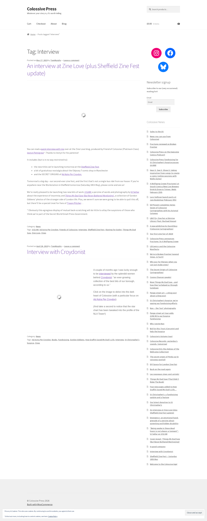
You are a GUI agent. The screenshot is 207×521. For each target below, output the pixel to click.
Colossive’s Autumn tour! (161, 336)
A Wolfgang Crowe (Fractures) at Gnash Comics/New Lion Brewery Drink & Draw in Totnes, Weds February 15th (164, 187)
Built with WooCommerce (39, 504)
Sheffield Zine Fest (90, 166)
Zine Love (36, 233)
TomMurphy (55, 60)
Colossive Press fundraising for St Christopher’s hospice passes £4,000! (164, 162)
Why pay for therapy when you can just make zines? (163, 263)
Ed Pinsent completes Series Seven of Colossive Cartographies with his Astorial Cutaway (164, 209)
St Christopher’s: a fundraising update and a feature (164, 396)
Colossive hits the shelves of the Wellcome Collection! (164, 350)
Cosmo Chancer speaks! (160, 277)
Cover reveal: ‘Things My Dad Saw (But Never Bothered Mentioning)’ (165, 440)
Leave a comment (71, 60)
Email (149, 97)
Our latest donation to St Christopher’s (161, 403)
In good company (157, 446)
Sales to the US (157, 131)
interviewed (105, 273)
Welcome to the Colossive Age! (163, 464)
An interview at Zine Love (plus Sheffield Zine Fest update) (83, 69)
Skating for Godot (113, 229)
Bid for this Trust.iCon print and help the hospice (164, 330)
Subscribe (163, 109)
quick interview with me (52, 149)
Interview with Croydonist (56, 251)
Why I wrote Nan (157, 323)
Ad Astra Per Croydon (49, 229)
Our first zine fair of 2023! (161, 234)
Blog (64, 23)
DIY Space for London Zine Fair (163, 364)
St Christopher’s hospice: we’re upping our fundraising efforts (164, 302)
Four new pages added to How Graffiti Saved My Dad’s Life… (163, 388)
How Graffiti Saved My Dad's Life (99, 339)
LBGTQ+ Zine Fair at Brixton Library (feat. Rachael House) (163, 219)
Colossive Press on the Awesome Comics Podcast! (164, 153)
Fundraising (63, 339)
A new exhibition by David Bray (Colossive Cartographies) (163, 227)
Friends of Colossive (68, 229)
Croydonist (106, 277)
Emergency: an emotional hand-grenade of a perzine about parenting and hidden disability (164, 420)
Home (33, 34)
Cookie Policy (52, 516)
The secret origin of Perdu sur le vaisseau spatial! (164, 358)
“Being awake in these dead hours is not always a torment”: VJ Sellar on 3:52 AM (164, 431)
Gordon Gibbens (77, 339)
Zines (43, 233)
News (38, 226)
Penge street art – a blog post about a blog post (163, 294)
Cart (29, 23)
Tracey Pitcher (74, 203)
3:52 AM (35, 229)
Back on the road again (160, 369)
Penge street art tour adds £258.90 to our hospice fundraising (162, 316)
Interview (82, 229)
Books (54, 339)
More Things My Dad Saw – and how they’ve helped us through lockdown (164, 285)
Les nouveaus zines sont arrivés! (164, 374)
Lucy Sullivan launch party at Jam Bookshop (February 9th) (163, 198)
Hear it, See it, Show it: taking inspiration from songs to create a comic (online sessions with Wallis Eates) (164, 174)
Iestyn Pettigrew (35, 152)
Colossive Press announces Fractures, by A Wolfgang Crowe (164, 240)
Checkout (41, 23)
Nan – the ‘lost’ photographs (163, 308)
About (54, 23)
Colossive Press (41, 9)
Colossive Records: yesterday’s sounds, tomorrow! (164, 342)
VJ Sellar (135, 192)
